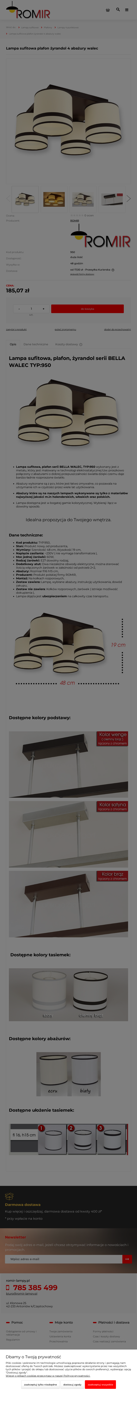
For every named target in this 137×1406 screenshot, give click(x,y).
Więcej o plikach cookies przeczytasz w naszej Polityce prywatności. (48, 1375)
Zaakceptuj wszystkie (100, 1384)
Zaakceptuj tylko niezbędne (40, 1384)
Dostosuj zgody (72, 1384)
